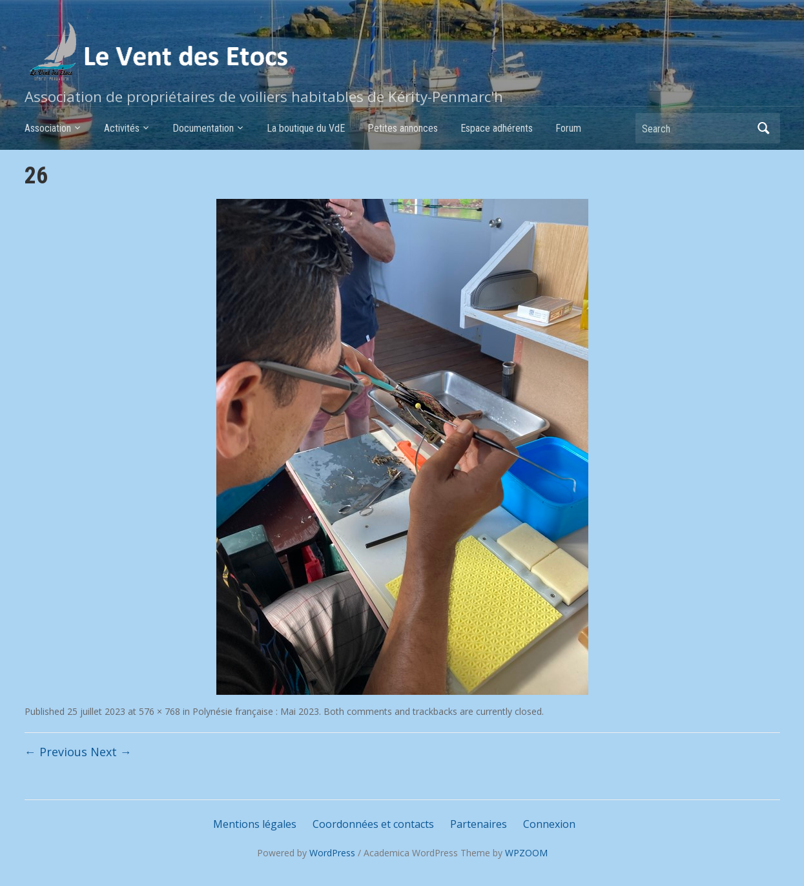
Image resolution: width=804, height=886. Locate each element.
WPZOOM (526, 853)
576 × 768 (159, 711)
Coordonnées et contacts (373, 824)
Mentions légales (254, 824)
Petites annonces (402, 128)
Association (48, 128)
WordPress (332, 853)
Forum (568, 128)
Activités (121, 128)
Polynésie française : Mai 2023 (255, 711)
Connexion (549, 824)
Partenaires (478, 824)
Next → (111, 751)
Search (764, 128)
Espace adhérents (496, 128)
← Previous (56, 751)
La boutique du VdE (306, 128)
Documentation (203, 128)
